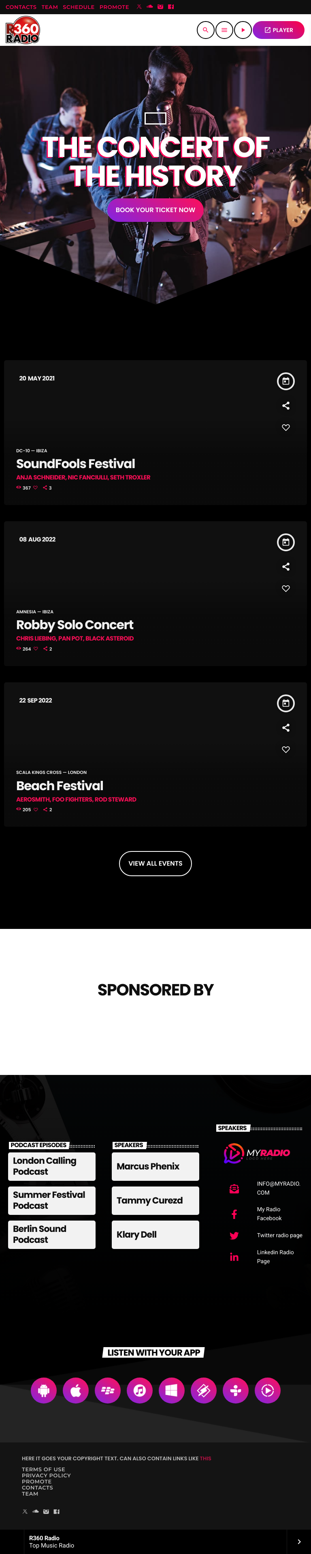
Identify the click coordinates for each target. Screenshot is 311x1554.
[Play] (243, 30)
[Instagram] (160, 7)
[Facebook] (171, 7)
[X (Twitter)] (139, 7)
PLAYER (278, 30)
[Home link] (23, 30)
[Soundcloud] (150, 7)
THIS (205, 1458)
